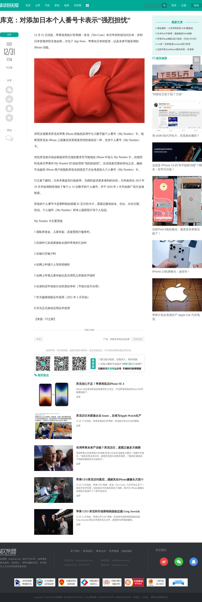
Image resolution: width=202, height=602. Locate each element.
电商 (66, 5)
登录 (173, 5)
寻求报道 (114, 551)
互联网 (77, 5)
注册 (183, 5)
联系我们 (88, 551)
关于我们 (75, 551)
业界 (37, 5)
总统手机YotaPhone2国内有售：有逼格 (174, 49)
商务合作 (101, 551)
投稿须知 (127, 551)
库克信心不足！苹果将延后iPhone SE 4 (100, 383)
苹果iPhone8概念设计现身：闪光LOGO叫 (175, 39)
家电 (57, 5)
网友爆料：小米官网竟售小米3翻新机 (174, 28)
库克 (39, 339)
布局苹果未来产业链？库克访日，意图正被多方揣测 (108, 447)
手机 (47, 5)
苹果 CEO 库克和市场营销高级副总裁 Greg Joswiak (108, 511)
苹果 (59, 35)
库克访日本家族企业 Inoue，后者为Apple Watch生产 (108, 415)
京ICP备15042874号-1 (74, 597)
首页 (28, 5)
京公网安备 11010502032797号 (100, 597)
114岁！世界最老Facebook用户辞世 (173, 44)
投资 (108, 41)
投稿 (196, 5)
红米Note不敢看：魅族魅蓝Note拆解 (173, 33)
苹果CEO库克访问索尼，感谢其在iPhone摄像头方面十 (110, 479)
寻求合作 (137, 339)
